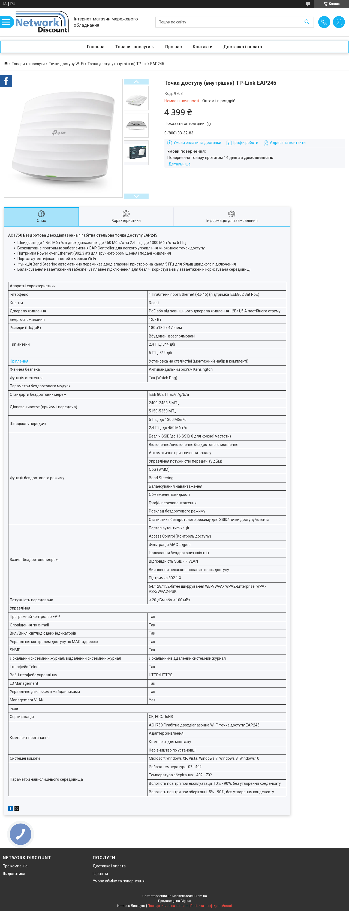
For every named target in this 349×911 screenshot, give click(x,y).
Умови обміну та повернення (119, 881)
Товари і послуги (132, 46)
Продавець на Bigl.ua (174, 901)
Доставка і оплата (242, 46)
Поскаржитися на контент (168, 906)
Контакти (202, 46)
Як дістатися (14, 873)
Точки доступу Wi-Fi (66, 64)
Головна (95, 46)
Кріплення (19, 361)
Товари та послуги (28, 64)
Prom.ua (200, 896)
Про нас (173, 46)
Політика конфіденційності (211, 906)
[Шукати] (307, 22)
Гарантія (100, 873)
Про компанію (15, 866)
